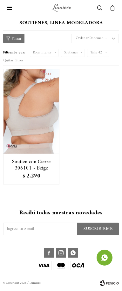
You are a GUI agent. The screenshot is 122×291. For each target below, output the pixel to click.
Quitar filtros (13, 60)
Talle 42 (96, 53)
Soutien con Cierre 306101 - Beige (31, 165)
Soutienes (71, 53)
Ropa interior (42, 53)
